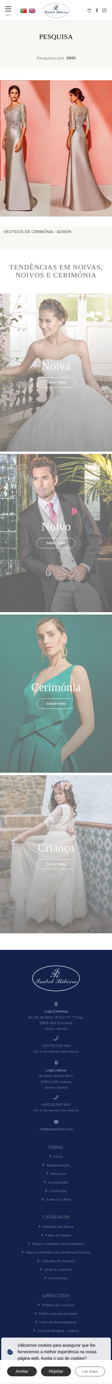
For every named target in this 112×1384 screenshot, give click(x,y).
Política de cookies (56, 1313)
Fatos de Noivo (56, 1239)
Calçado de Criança (56, 1267)
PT (24, 10)
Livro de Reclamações (56, 1331)
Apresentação (56, 1166)
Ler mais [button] (90, 1371)
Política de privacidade (56, 1322)
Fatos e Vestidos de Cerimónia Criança (56, 1258)
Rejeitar (56, 1371)
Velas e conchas (56, 1276)
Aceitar (22, 1371)
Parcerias (56, 1175)
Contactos (56, 1193)
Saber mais (56, 382)
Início (56, 1157)
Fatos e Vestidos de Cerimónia (56, 1249)
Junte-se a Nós (56, 1202)
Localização (56, 1184)
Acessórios (56, 1285)
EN (34, 10)
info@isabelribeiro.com (56, 1129)
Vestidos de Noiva (56, 1230)
